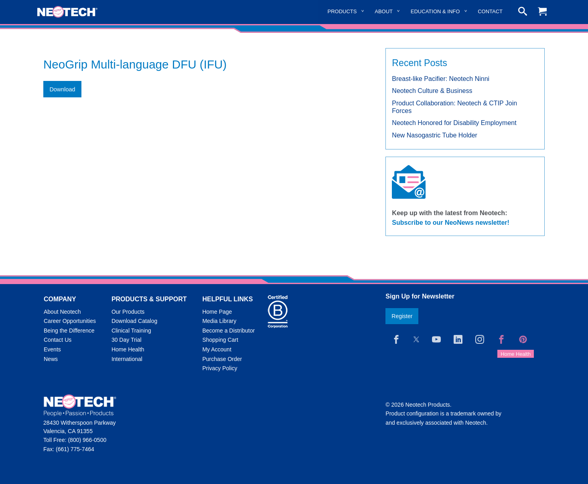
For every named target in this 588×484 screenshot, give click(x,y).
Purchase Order (222, 359)
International (127, 359)
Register (401, 316)
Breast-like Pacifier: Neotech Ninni (440, 78)
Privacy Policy (219, 368)
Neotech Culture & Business (432, 90)
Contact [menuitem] (490, 11)
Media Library (219, 321)
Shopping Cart (220, 340)
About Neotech (62, 312)
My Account (216, 349)
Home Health (128, 349)
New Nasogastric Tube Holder (434, 135)
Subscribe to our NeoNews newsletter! (450, 222)
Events (52, 349)
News (51, 359)
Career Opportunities (70, 321)
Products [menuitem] (342, 11)
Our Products (128, 312)
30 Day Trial (127, 340)
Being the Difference (69, 330)
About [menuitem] (384, 11)
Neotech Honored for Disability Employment (454, 122)
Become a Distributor (228, 330)
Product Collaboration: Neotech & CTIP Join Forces (454, 107)
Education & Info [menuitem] (435, 11)
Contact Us (57, 340)
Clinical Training (131, 330)
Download (62, 89)
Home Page (217, 312)
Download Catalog (134, 321)
